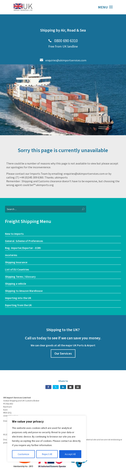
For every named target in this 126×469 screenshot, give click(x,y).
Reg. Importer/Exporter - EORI (23, 248)
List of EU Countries (17, 269)
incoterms (11, 255)
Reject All (47, 454)
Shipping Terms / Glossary (20, 276)
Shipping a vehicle (15, 283)
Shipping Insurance (16, 262)
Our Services (63, 353)
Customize (23, 454)
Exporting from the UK (18, 305)
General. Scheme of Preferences (24, 241)
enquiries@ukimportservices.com (63, 60)
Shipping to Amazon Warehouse (24, 291)
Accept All (70, 454)
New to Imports (14, 233)
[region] (46, 439)
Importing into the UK (18, 298)
